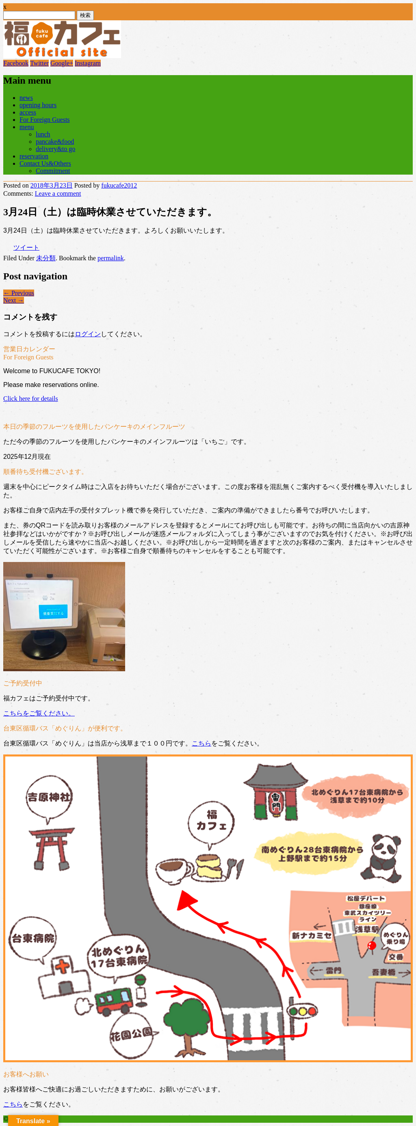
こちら (201, 743)
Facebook (15, 63)
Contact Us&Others (45, 163)
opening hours (38, 105)
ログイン (88, 334)
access (28, 112)
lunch (43, 134)
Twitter (39, 63)
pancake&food (55, 141)
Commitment (53, 170)
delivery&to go (55, 148)
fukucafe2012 (119, 185)
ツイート (26, 247)
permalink (111, 258)
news (26, 97)
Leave (58, 193)
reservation (34, 156)
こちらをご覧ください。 (39, 713)
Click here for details (30, 398)
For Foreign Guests (45, 119)
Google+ (61, 63)
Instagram (88, 63)
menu (27, 126)
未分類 (46, 258)
